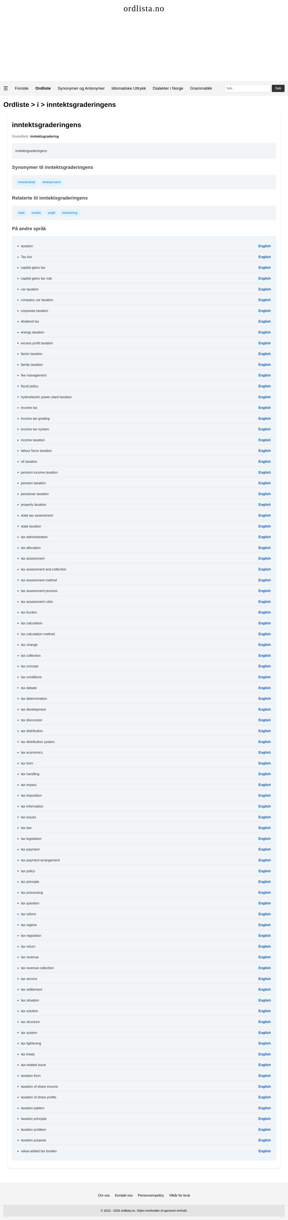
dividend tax (30, 321)
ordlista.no (144, 8)
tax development (33, 709)
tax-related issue (33, 1065)
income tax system (35, 429)
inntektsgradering (44, 136)
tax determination (34, 698)
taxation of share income (39, 1086)
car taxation (30, 289)
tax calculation (31, 623)
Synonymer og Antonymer (81, 88)
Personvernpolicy (151, 1195)
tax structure (30, 1022)
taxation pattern (32, 1108)
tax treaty (28, 1054)
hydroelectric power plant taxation (46, 397)
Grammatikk (201, 88)
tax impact (28, 785)
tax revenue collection (37, 968)
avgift (51, 212)
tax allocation (31, 548)
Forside (22, 88)
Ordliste (16, 104)
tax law (26, 828)
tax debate (29, 688)
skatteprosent (51, 182)
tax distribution (32, 731)
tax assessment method (39, 580)
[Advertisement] (144, 49)
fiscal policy (29, 386)
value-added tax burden (39, 1151)
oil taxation (29, 461)
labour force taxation (36, 451)
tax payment (30, 849)
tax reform (28, 914)
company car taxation (37, 300)
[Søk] (247, 88)
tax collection (31, 655)
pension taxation (33, 483)
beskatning (69, 212)
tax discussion (31, 720)
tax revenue (30, 957)
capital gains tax (33, 267)
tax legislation (31, 839)
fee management (33, 375)
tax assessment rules (37, 602)
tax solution (29, 1011)
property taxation (33, 504)
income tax (29, 408)
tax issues (28, 817)
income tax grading (35, 418)
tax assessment (33, 558)
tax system (29, 1033)
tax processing (32, 892)
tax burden (29, 612)
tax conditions (31, 677)
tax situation (30, 1000)
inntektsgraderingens (81, 104)
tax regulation (31, 935)
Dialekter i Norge (168, 88)
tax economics (32, 752)
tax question (30, 903)
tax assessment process (39, 591)
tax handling (30, 774)
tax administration (34, 537)
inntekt (36, 212)
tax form (27, 763)
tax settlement (31, 989)
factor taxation (31, 354)
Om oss (104, 1195)
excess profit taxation (37, 343)
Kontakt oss (124, 1195)
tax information (32, 806)
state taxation (31, 526)
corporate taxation (34, 311)
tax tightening (31, 1043)
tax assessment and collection (43, 569)
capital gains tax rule (36, 278)
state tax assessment (37, 515)
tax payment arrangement (40, 860)
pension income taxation (39, 472)
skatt (21, 212)
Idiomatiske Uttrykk (128, 88)
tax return (28, 946)
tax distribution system (38, 742)
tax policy (28, 871)
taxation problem (33, 1129)
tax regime (29, 925)
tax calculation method (38, 634)
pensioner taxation (35, 494)
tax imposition (31, 795)
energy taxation (32, 332)
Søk (278, 88)
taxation (27, 246)
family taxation (32, 364)
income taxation (33, 440)
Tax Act (26, 257)
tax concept (29, 666)
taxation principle (33, 1119)
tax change (29, 645)
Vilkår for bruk (179, 1195)
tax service (29, 979)
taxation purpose (33, 1140)
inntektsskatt (26, 182)
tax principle (30, 882)
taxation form (30, 1076)
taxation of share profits (38, 1097)
